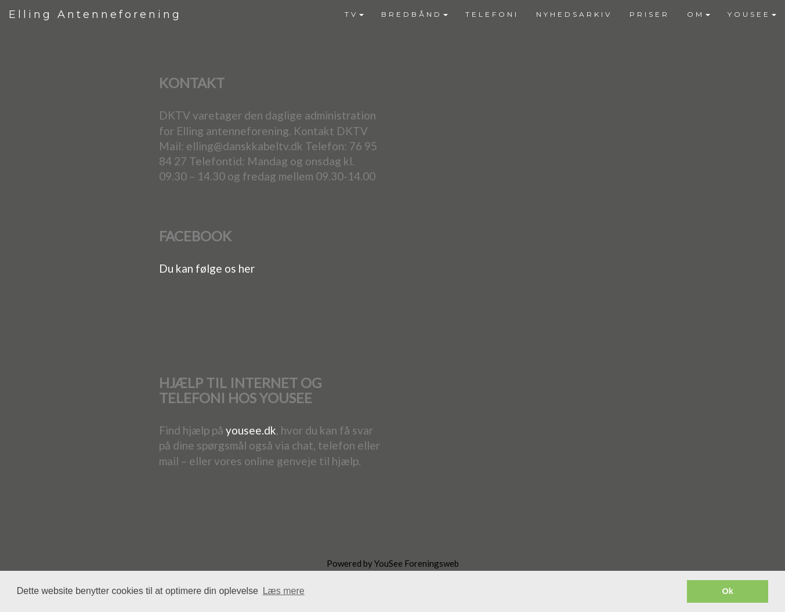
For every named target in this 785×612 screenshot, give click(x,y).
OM (698, 14)
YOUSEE (752, 14)
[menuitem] (354, 14)
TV (354, 14)
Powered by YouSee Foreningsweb (393, 563)
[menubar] (560, 14)
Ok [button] (727, 591)
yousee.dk (251, 430)
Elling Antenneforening (95, 14)
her (246, 268)
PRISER (650, 14)
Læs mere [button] (284, 591)
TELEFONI (492, 14)
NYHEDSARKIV (574, 14)
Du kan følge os (198, 268)
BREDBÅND (414, 14)
